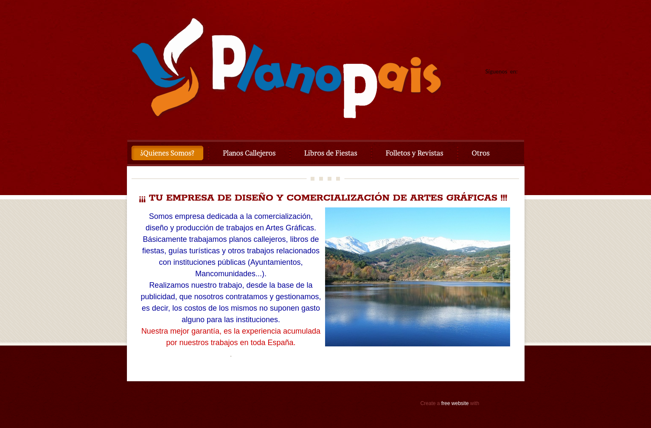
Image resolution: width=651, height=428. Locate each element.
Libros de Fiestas (330, 153)
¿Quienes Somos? (167, 153)
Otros (481, 153)
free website (455, 403)
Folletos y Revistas (414, 153)
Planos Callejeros (249, 153)
